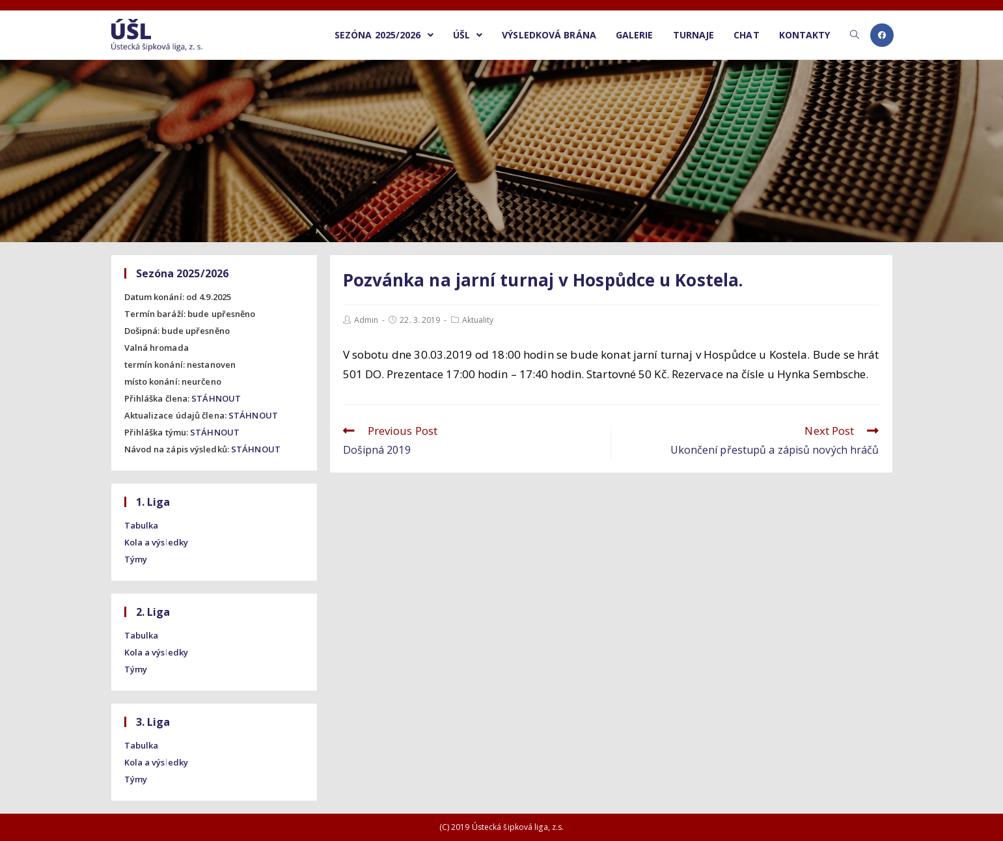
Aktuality (478, 319)
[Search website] (854, 35)
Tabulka (141, 525)
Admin (366, 319)
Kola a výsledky (156, 542)
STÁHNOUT (216, 398)
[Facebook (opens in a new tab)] (882, 35)
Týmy (135, 559)
